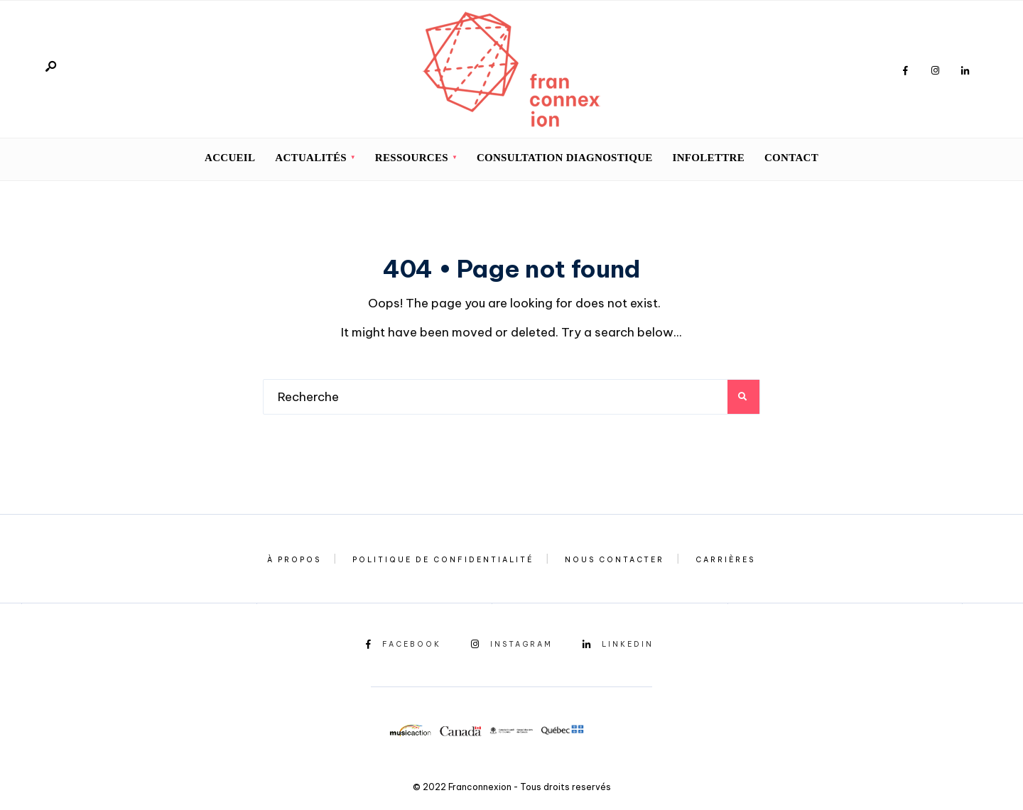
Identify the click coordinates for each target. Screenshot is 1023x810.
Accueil (230, 157)
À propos (294, 559)
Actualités (311, 157)
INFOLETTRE (709, 157)
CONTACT (791, 157)
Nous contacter (614, 559)
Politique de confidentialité (443, 559)
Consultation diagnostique (565, 157)
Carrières (725, 559)
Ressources (411, 157)
